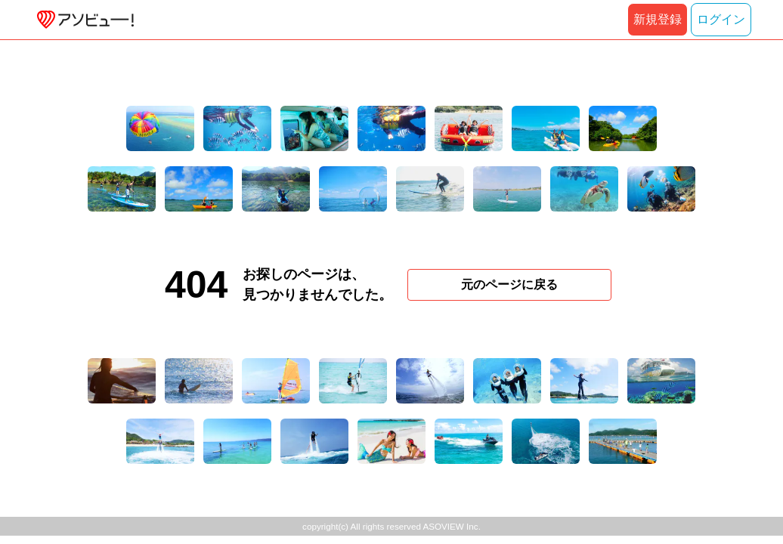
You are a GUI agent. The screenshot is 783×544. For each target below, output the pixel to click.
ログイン (721, 19)
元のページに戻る (509, 284)
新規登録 (657, 19)
